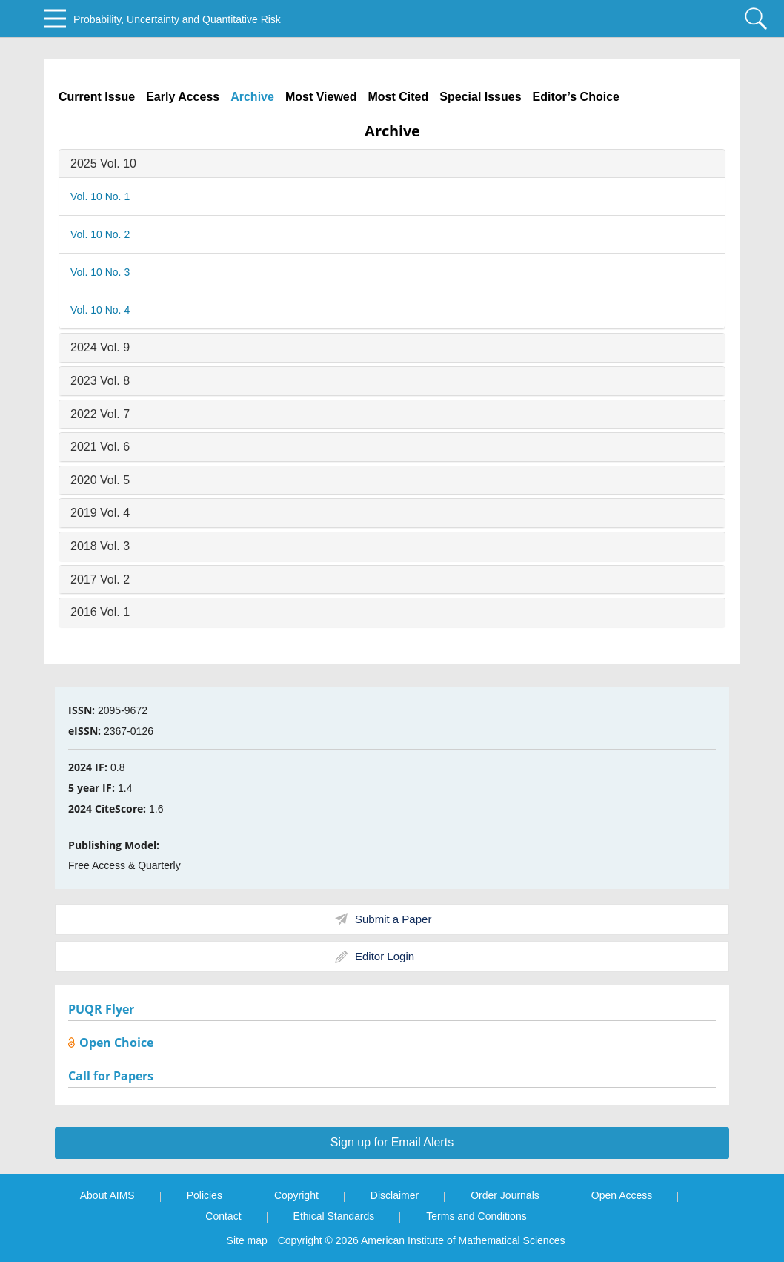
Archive (252, 96)
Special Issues (480, 96)
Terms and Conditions (476, 1216)
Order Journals (505, 1195)
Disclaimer (395, 1195)
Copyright (296, 1195)
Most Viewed (321, 96)
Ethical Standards (334, 1216)
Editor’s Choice (576, 96)
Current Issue (97, 96)
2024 (100, 347)
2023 (100, 380)
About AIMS (107, 1195)
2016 (100, 612)
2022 (100, 414)
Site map (247, 1240)
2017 (100, 579)
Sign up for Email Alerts (392, 1142)
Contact (223, 1216)
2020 (100, 480)
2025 (103, 163)
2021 (100, 446)
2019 (100, 512)
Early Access (182, 96)
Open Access (622, 1195)
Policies (204, 1195)
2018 (100, 546)
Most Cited (398, 96)
